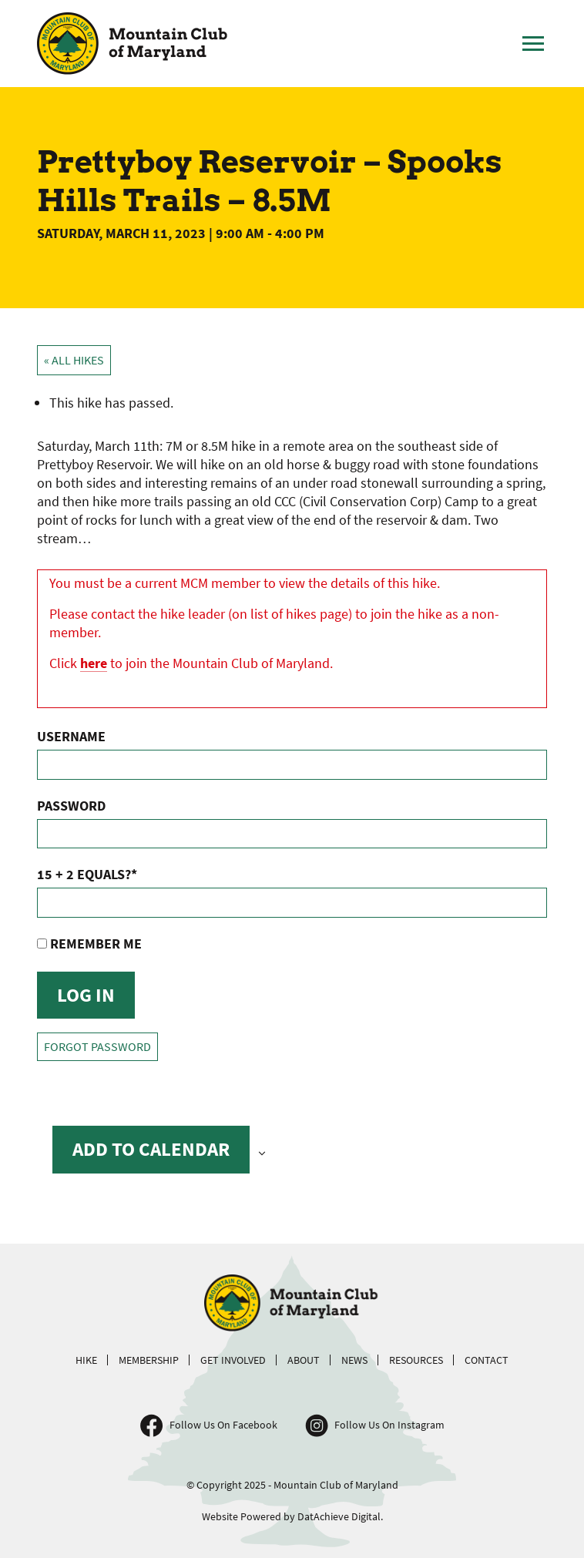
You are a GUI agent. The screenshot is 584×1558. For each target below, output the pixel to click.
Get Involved (233, 1360)
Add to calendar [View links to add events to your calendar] (151, 1149)
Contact (486, 1360)
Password (71, 805)
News (354, 1360)
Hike (86, 1360)
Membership (149, 1360)
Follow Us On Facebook (223, 1425)
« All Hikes (74, 360)
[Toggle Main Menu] (533, 44)
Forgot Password (97, 1046)
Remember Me (89, 943)
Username (71, 736)
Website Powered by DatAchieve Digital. (292, 1516)
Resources (416, 1360)
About (303, 1360)
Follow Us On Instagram (389, 1425)
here (93, 663)
